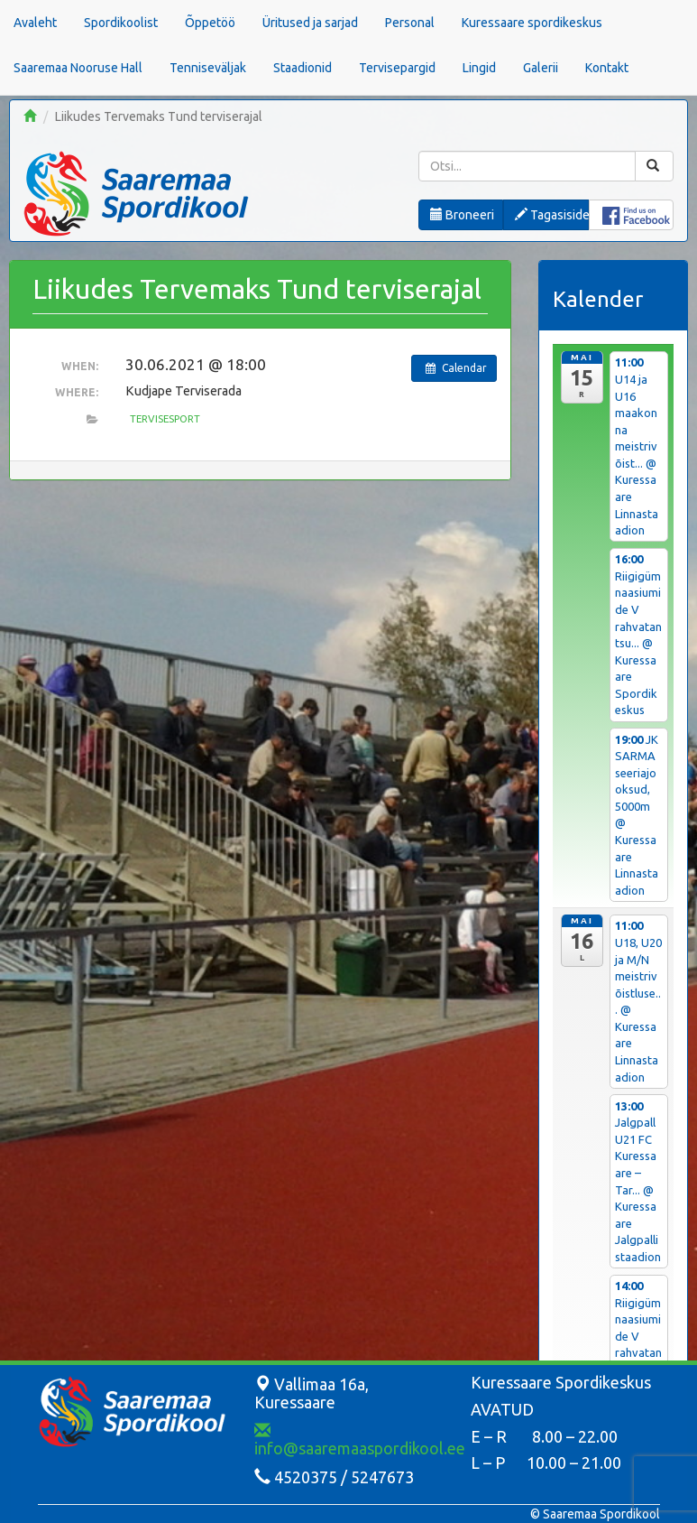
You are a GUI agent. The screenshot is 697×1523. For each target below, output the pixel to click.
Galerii (540, 67)
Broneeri (462, 215)
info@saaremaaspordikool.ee (359, 1440)
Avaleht (35, 22)
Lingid (479, 67)
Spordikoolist (121, 22)
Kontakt (606, 67)
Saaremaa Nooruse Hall (78, 67)
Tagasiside (551, 215)
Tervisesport (165, 418)
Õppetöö (210, 22)
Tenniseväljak (208, 67)
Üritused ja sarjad (310, 22)
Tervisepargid (397, 67)
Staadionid (302, 67)
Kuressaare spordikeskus (532, 22)
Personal (410, 22)
